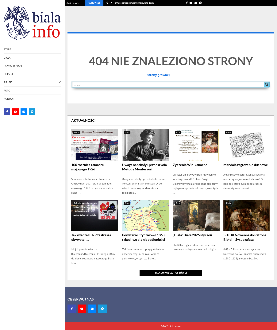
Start (7, 49)
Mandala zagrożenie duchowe (245, 165)
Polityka (77, 203)
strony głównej (158, 75)
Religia (32, 82)
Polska (8, 74)
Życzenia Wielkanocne (190, 165)
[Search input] (168, 84)
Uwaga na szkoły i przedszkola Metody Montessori (144, 167)
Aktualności (83, 120)
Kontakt (9, 99)
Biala (76, 132)
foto (7, 90)
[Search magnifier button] (266, 84)
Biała (7, 58)
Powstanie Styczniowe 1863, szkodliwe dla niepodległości (143, 237)
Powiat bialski (13, 66)
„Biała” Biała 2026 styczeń (192, 235)
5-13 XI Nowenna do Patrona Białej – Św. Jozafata (244, 237)
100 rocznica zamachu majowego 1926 (134, 2)
